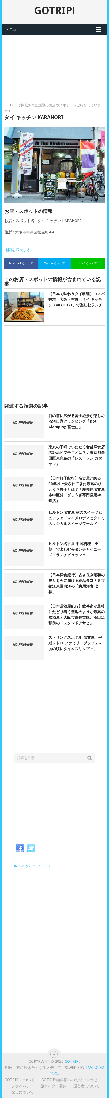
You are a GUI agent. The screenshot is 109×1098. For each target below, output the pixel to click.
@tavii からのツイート (32, 866)
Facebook (20, 848)
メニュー (12, 29)
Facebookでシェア (21, 263)
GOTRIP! (54, 10)
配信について (22, 1092)
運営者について (86, 1086)
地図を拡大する (17, 250)
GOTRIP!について (20, 1080)
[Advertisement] (54, 61)
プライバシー (22, 1086)
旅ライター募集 (53, 1086)
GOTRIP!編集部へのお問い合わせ (69, 1080)
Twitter (31, 848)
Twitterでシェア (54, 263)
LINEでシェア (88, 263)
